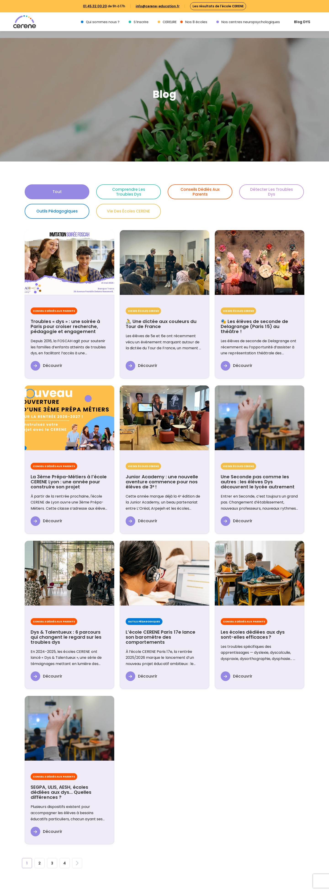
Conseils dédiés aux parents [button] (200, 192)
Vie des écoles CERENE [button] (128, 211)
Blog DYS (302, 21)
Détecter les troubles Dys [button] (271, 192)
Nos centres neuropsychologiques (250, 21)
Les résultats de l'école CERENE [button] (218, 6)
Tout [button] (57, 191)
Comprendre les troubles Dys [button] (128, 192)
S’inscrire (141, 21)
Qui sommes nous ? (102, 21)
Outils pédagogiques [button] (57, 211)
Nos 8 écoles (196, 21)
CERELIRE (170, 21)
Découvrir (46, 366)
